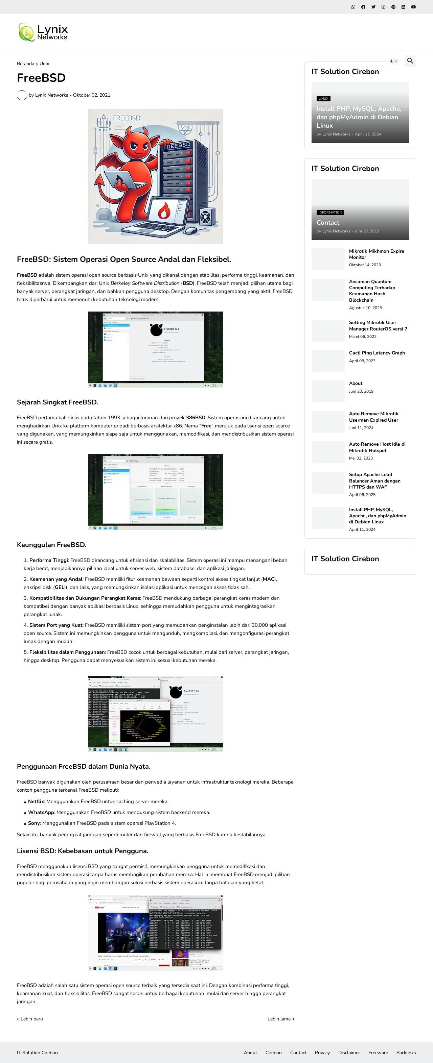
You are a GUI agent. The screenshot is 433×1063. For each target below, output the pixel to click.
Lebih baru (32, 1019)
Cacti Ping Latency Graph (377, 353)
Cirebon (274, 1052)
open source (102, 275)
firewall (152, 834)
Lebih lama (279, 1019)
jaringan (278, 652)
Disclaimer (349, 1052)
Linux (132, 606)
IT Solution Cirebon (37, 1052)
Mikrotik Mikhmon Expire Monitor (376, 254)
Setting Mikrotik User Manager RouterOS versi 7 (378, 326)
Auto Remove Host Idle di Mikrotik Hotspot (377, 447)
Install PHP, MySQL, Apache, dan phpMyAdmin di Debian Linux (377, 516)
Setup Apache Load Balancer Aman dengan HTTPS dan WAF (375, 481)
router (126, 834)
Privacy (322, 1052)
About (355, 383)
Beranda (25, 64)
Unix (44, 64)
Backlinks (406, 1052)
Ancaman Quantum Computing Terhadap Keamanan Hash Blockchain (372, 291)
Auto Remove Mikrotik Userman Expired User (373, 417)
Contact (298, 1052)
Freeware (378, 1052)
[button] (394, 61)
